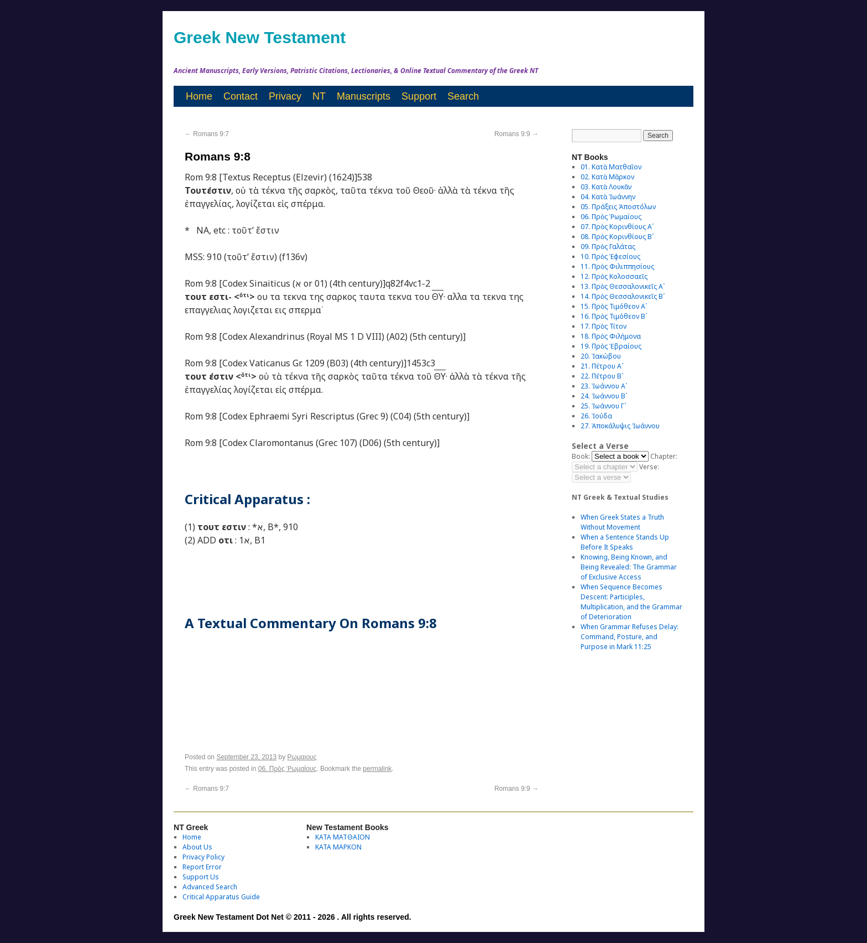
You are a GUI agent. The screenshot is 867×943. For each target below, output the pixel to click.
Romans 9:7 (207, 134)
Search (463, 96)
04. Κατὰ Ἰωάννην (608, 196)
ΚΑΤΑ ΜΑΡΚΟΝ (338, 847)
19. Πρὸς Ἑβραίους (611, 346)
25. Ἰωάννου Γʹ (603, 406)
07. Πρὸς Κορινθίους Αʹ (617, 226)
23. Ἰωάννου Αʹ (604, 386)
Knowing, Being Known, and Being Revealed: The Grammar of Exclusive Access (629, 567)
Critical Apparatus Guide (221, 896)
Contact (240, 96)
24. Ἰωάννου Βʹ (604, 396)
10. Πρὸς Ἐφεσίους (610, 256)
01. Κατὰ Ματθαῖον (611, 167)
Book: (581, 456)
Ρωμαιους (302, 757)
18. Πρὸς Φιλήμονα (611, 336)
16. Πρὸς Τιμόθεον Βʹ (614, 316)
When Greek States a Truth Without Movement (622, 522)
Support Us (200, 877)
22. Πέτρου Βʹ (602, 376)
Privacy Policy (203, 857)
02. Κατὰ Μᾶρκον (607, 177)
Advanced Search (209, 887)
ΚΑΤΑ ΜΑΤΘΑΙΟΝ (342, 837)
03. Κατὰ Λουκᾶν (606, 186)
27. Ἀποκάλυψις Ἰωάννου (620, 426)
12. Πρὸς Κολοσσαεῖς (614, 276)
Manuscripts (363, 96)
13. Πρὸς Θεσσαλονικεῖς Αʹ (623, 286)
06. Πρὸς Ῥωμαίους (287, 769)
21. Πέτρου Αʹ (602, 366)
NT (319, 96)
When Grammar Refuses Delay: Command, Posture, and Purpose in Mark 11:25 (629, 636)
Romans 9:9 (516, 134)
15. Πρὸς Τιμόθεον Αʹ (614, 306)
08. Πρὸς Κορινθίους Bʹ (617, 236)
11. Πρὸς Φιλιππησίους (617, 266)
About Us (197, 847)
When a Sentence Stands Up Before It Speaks (625, 542)
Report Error (202, 867)
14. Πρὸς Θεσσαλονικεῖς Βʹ (623, 296)
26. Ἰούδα (596, 416)
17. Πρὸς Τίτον (603, 326)
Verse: (649, 467)
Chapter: (663, 456)
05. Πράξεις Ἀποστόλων (618, 206)
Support (418, 96)
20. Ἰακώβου (601, 356)
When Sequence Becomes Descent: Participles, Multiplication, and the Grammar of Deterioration (631, 601)
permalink (377, 769)
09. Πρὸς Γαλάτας (608, 246)
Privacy (285, 96)
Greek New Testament (260, 37)
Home (199, 96)
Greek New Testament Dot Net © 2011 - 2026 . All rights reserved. (292, 917)
